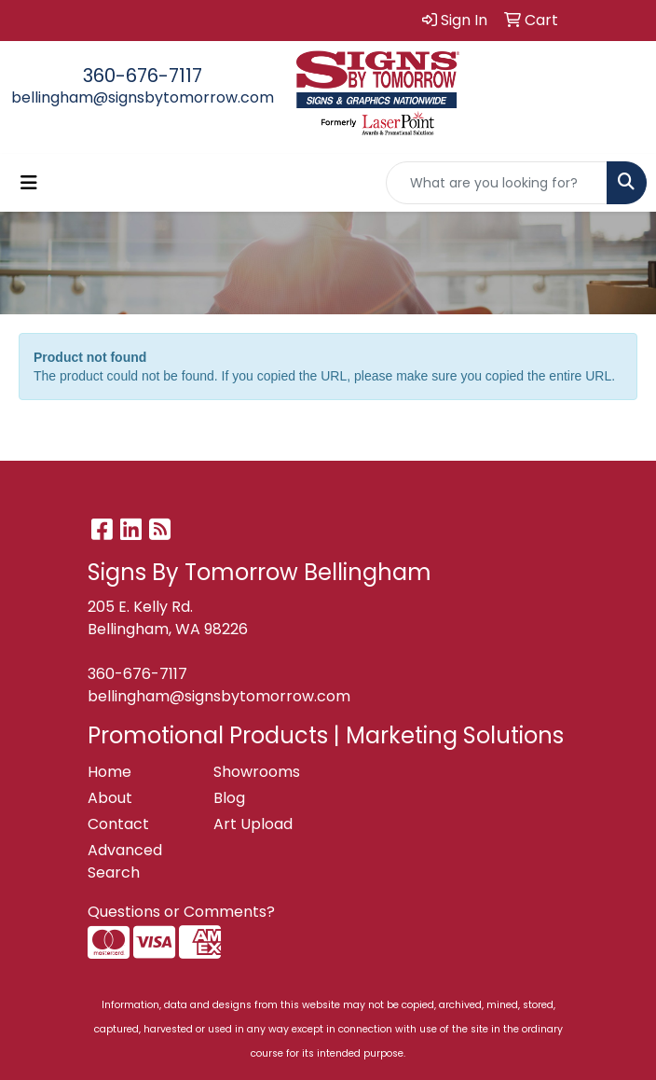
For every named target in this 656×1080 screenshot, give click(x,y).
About (110, 798)
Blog (229, 798)
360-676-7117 (142, 75)
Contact (118, 824)
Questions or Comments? (181, 911)
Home (109, 771)
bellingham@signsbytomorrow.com (142, 97)
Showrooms (256, 771)
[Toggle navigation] (28, 183)
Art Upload (253, 824)
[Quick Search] (497, 182)
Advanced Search (125, 861)
